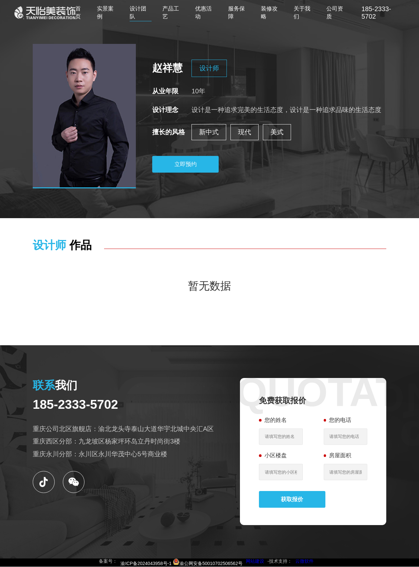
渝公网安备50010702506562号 (208, 563)
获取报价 (292, 499)
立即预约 (185, 164)
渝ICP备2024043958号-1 (146, 563)
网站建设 (255, 561)
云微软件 (304, 561)
